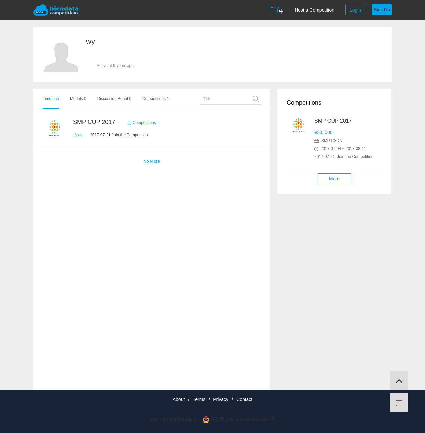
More (334, 178)
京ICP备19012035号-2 (172, 419)
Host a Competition (314, 10)
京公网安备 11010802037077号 (243, 419)
